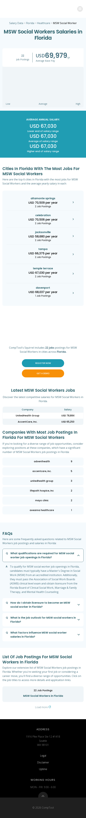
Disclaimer (43, 762)
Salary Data (16, 23)
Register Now (43, 363)
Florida (30, 23)
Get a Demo (43, 373)
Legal (43, 755)
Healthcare (43, 23)
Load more (43, 707)
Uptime (43, 769)
